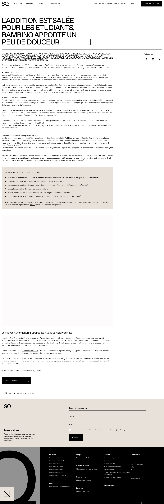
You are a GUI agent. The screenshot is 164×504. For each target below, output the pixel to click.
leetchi (32, 205)
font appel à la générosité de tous (64, 125)
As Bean (59, 85)
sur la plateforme (98, 100)
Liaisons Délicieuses (30, 351)
